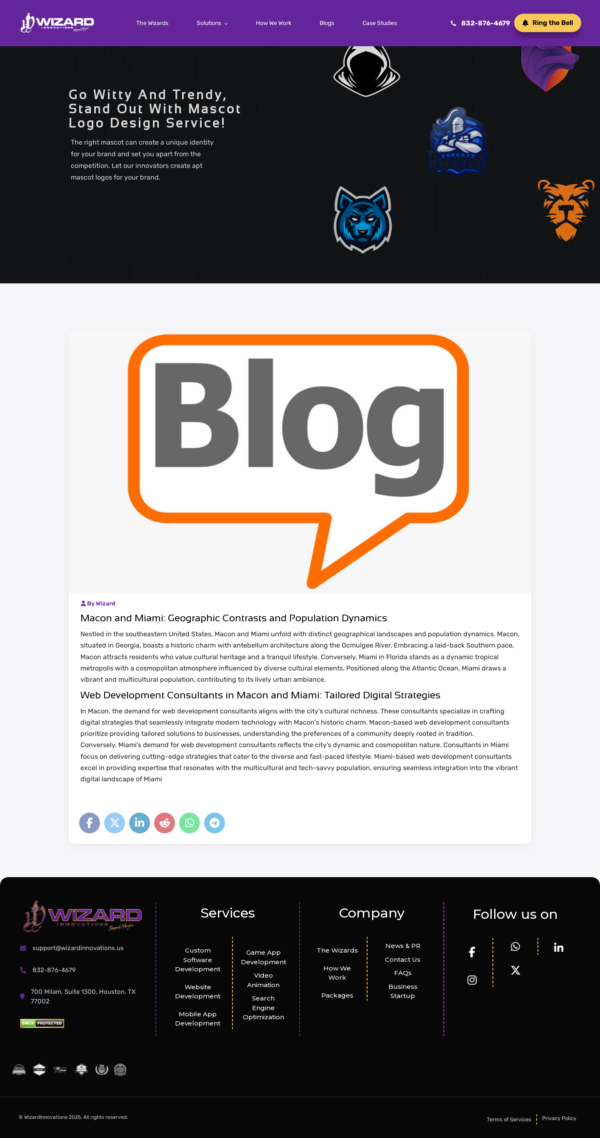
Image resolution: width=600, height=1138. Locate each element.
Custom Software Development (197, 959)
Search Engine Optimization (263, 1007)
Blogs (327, 23)
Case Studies (379, 23)
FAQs (403, 973)
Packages (337, 995)
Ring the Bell (547, 23)
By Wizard (98, 603)
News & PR (402, 946)
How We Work (273, 23)
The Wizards (152, 23)
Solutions (209, 23)
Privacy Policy (559, 1118)
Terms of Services (509, 1119)
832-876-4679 (480, 23)
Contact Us (402, 959)
